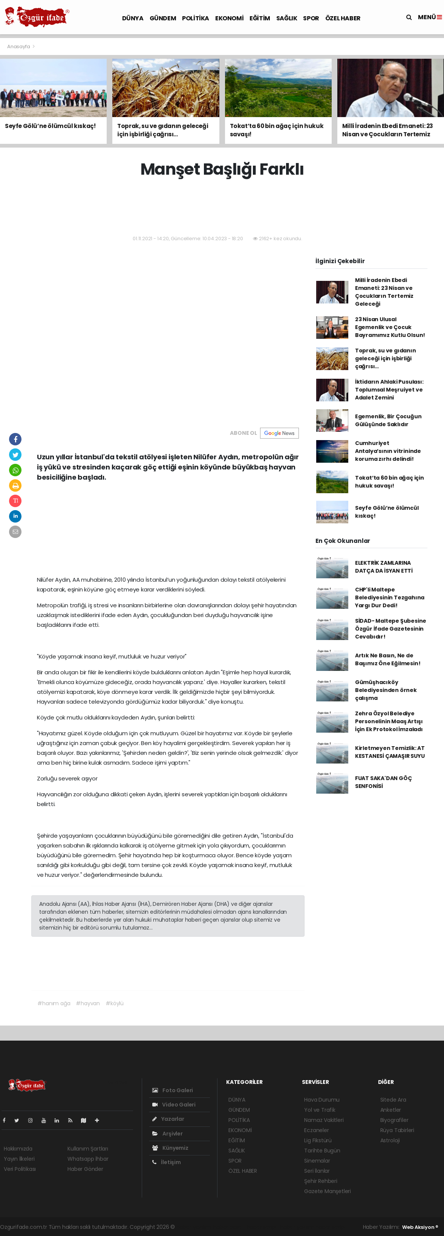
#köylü (115, 1003)
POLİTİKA (195, 18)
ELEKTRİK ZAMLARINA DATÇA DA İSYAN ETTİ (384, 567)
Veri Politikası (20, 1169)
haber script (330, 1227)
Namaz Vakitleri (323, 1120)
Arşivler (167, 1133)
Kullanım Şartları (87, 1148)
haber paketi (229, 1227)
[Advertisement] (222, 207)
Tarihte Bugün (322, 1150)
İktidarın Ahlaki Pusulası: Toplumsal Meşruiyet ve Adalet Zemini (389, 389)
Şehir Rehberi (320, 1181)
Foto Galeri (172, 1090)
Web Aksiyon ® (420, 1227)
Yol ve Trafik (319, 1110)
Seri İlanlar (317, 1171)
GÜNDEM (163, 18)
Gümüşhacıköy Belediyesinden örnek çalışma (386, 690)
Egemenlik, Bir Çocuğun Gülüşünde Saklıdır (388, 420)
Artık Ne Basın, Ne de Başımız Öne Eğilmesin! (388, 659)
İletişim (166, 1162)
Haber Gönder (85, 1169)
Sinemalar (317, 1160)
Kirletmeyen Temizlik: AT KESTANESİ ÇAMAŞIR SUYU (390, 752)
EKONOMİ (229, 18)
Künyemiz (170, 1148)
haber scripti (263, 1227)
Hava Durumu (322, 1099)
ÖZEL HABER (343, 18)
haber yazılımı (193, 1227)
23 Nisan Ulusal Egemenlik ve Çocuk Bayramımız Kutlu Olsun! (390, 327)
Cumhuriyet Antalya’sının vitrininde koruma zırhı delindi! (388, 451)
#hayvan (88, 1003)
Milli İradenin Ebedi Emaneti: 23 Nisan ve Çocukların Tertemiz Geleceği (384, 292)
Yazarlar (168, 1119)
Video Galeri (174, 1104)
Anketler (390, 1110)
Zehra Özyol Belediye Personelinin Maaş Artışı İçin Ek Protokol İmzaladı (389, 721)
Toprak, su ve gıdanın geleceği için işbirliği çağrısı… (385, 358)
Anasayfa (19, 46)
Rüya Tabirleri (397, 1130)
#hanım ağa (53, 1003)
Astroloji (390, 1140)
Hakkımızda (18, 1148)
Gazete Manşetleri (327, 1191)
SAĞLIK (286, 18)
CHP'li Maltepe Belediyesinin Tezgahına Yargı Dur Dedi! (390, 597)
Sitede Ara (393, 1099)
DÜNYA (133, 18)
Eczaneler (316, 1130)
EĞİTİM (260, 18)
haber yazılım (297, 1227)
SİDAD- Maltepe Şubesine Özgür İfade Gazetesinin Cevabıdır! (391, 628)
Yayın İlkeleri (19, 1159)
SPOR (311, 18)
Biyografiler (394, 1120)
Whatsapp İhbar (87, 1159)
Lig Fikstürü (318, 1140)
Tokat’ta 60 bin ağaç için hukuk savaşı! (389, 481)
